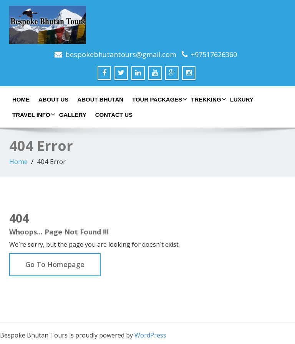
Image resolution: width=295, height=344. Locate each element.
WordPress (150, 335)
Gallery (72, 114)
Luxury (242, 99)
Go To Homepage (55, 264)
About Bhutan (100, 99)
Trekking (207, 99)
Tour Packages (158, 99)
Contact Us (114, 114)
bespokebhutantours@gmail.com (120, 54)
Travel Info (32, 114)
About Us (53, 99)
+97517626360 (214, 54)
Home (21, 99)
